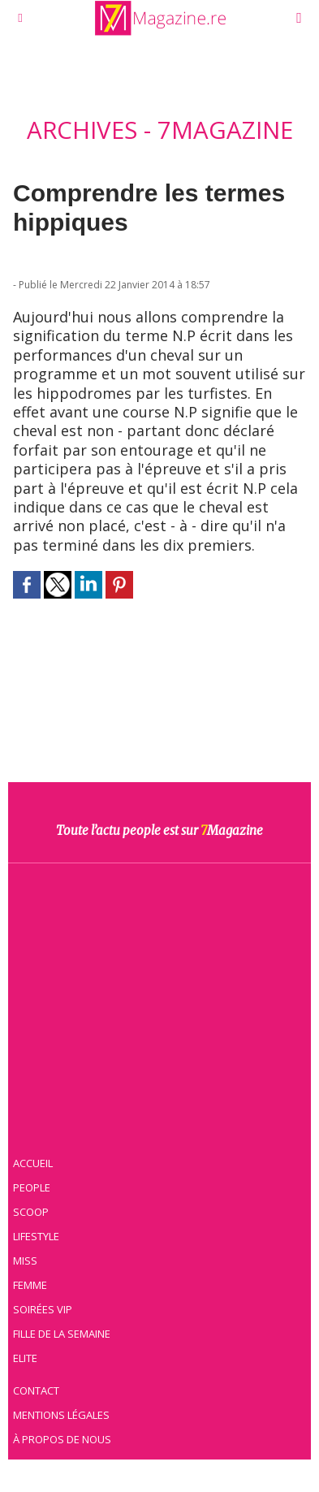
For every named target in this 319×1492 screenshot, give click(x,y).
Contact (36, 1390)
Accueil (33, 1163)
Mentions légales (61, 1415)
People (31, 1187)
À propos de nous (62, 1439)
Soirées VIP (42, 1309)
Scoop (31, 1211)
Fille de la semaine (61, 1333)
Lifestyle (36, 1236)
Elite (25, 1358)
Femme (30, 1285)
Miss (25, 1260)
